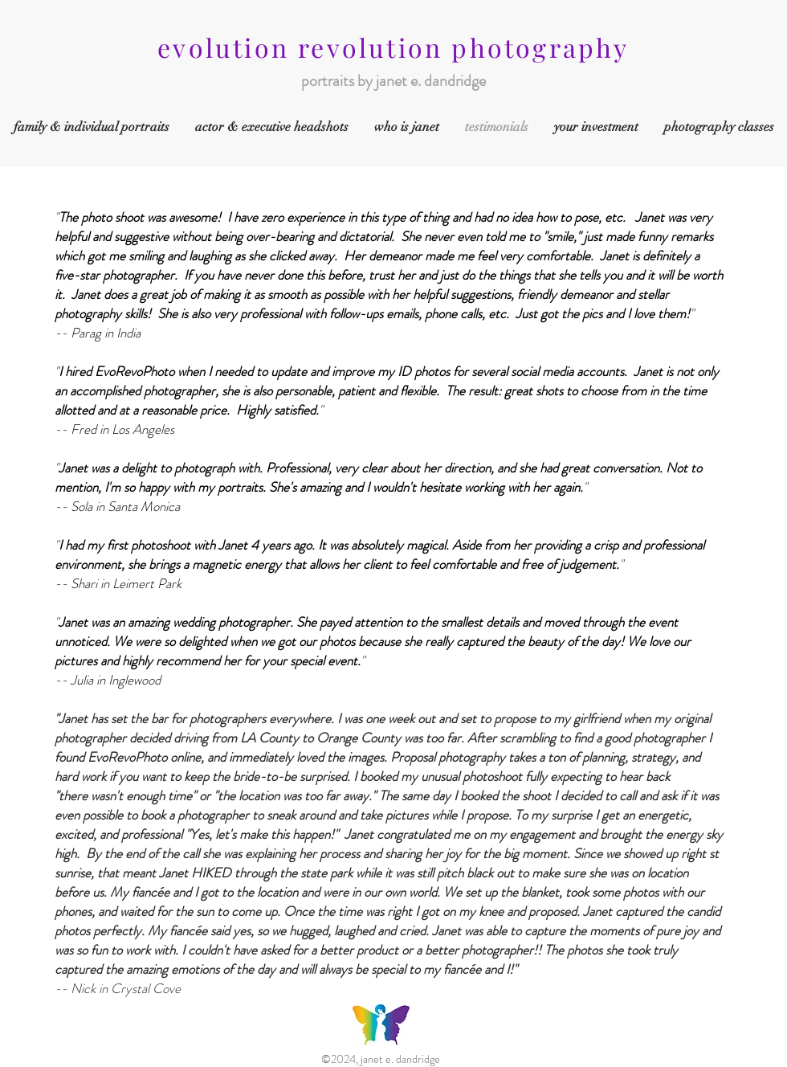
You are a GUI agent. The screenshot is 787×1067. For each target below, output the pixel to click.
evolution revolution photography (393, 47)
